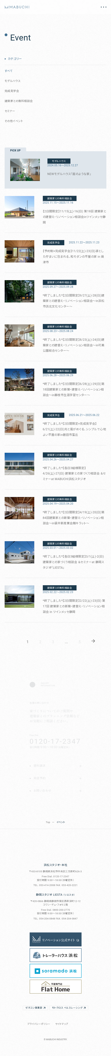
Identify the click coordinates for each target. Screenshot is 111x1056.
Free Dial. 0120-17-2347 (55, 876)
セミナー (10, 111)
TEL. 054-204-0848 (44, 918)
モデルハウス (13, 81)
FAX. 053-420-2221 (67, 885)
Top (48, 822)
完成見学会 (12, 91)
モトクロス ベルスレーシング (67, 1007)
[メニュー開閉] (103, 7)
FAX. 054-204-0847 (67, 918)
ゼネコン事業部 (33, 1007)
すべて (9, 71)
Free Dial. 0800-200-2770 (55, 909)
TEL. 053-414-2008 (44, 885)
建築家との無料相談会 (19, 101)
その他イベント (14, 121)
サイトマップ (61, 1024)
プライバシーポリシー (38, 1024)
